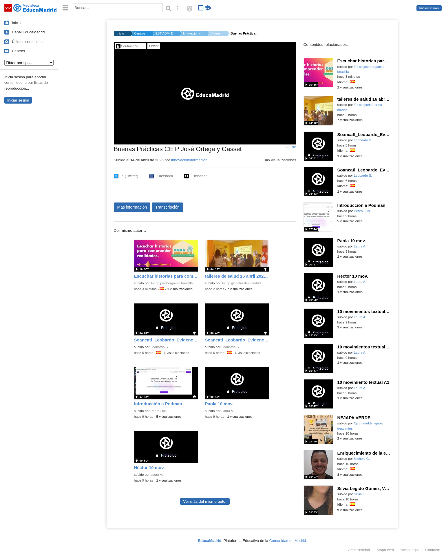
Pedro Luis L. (160, 411)
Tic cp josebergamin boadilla (171, 283)
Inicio (16, 23)
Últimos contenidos (27, 41)
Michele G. (362, 458)
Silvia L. (359, 494)
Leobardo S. (160, 347)
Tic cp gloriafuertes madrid (241, 283)
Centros (18, 51)
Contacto (432, 550)
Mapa (385, 550)
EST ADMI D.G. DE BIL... (164, 33)
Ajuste (291, 147)
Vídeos (215, 33)
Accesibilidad (359, 550)
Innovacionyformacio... (191, 33)
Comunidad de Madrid (287, 540)
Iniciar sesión (429, 8)
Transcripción (167, 207)
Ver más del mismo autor (204, 501)
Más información (132, 207)
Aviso (409, 550)
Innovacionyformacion (189, 160)
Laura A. (228, 411)
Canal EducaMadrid (28, 32)
